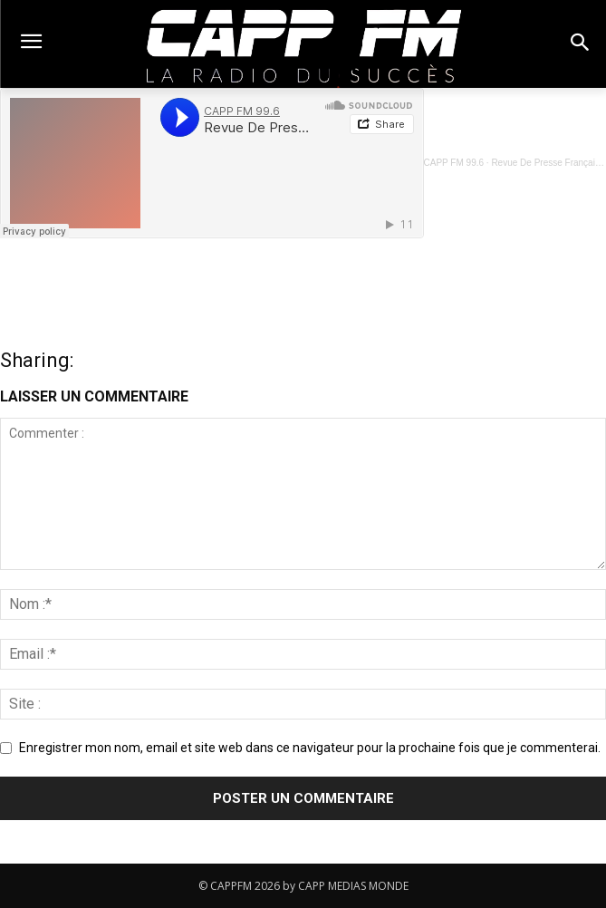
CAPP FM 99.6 (454, 163)
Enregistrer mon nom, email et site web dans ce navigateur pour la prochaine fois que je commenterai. (310, 747)
